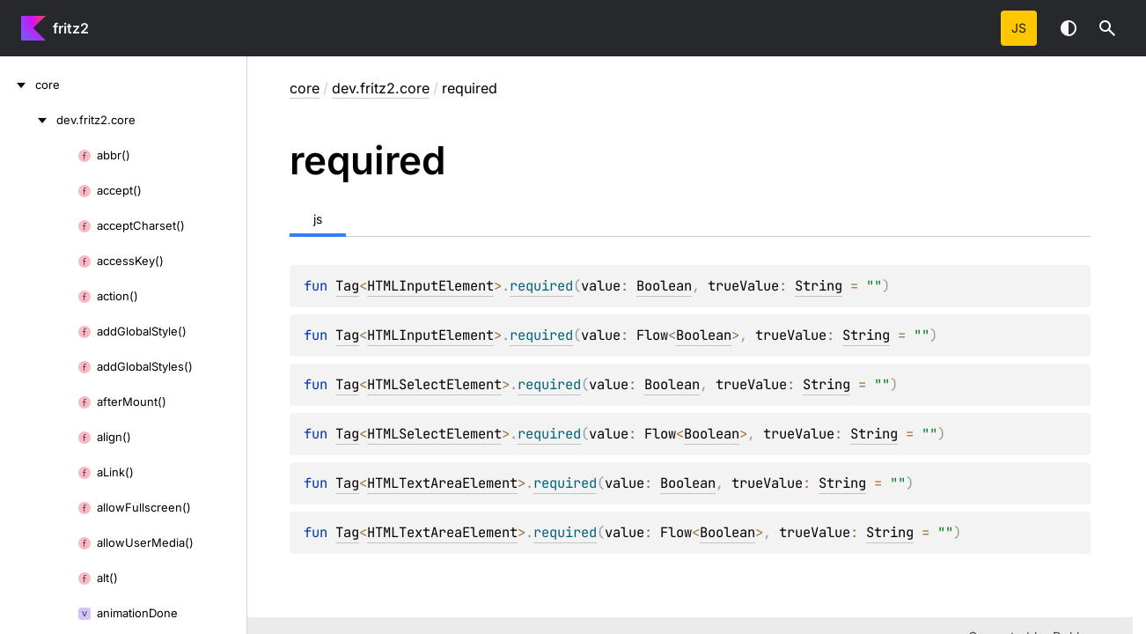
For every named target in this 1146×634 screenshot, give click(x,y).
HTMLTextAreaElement (442, 483)
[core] (17, 84)
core (305, 88)
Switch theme (1068, 28)
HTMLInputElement (430, 285)
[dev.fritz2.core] (28, 119)
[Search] (1107, 28)
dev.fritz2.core (381, 88)
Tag (347, 285)
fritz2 (71, 28)
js (1018, 27)
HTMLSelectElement (434, 384)
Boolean (664, 285)
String (818, 285)
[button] (1107, 28)
